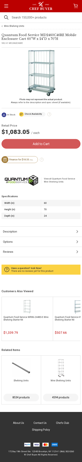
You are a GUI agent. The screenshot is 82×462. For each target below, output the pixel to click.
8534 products (21, 397)
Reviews (8, 251)
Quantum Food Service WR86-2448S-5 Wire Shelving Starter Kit (25, 318)
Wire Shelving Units (14, 26)
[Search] (41, 17)
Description (10, 231)
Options (8, 241)
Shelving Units (21, 380)
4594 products (60, 397)
